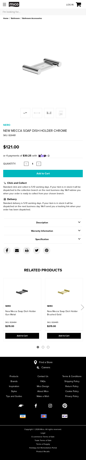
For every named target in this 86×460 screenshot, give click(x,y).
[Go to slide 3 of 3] (48, 347)
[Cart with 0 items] (80, 4)
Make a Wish (43, 396)
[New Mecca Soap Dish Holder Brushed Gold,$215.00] (64, 292)
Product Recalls (43, 451)
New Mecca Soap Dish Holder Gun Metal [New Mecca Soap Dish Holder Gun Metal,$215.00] (20, 313)
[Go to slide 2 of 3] (43, 347)
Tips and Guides (14, 396)
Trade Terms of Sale (43, 440)
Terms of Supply (43, 444)
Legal (43, 433)
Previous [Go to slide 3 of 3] (3, 307)
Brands (14, 381)
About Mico (43, 391)
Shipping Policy (71, 381)
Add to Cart (22, 336)
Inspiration (14, 386)
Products (14, 376)
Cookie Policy (72, 391)
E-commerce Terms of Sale (43, 437)
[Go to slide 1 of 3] (38, 347)
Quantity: (9, 163)
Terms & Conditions (72, 376)
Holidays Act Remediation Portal (43, 448)
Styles (14, 391)
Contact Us (42, 376)
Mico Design (43, 386)
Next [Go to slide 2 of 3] (82, 307)
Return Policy (71, 386)
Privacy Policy (72, 396)
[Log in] (67, 4)
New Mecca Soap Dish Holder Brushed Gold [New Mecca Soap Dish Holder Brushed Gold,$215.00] (62, 313)
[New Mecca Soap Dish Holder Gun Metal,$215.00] (22, 292)
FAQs (43, 381)
